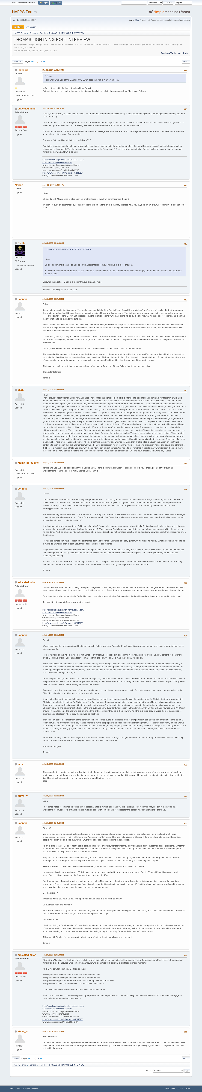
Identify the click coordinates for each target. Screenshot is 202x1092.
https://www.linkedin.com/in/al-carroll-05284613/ (62, 173)
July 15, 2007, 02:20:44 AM (53, 764)
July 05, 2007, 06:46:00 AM (53, 243)
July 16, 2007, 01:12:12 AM (53, 796)
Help (167, 1089)
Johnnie (22, 299)
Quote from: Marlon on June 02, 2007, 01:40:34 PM (69, 249)
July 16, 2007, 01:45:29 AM (53, 823)
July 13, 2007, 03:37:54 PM (53, 299)
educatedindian (27, 108)
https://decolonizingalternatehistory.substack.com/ (63, 160)
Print (185, 62)
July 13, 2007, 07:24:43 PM (53, 463)
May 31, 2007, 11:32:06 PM (53, 70)
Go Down (17, 62)
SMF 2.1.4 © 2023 (17, 1089)
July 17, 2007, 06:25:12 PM (53, 1031)
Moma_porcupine (28, 462)
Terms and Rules (177, 1089)
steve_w (22, 796)
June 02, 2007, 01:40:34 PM (53, 185)
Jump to (148, 1071)
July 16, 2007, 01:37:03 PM (53, 955)
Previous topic (168, 53)
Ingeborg (23, 70)
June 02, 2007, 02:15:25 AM (53, 108)
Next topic (183, 53)
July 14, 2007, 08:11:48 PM (53, 635)
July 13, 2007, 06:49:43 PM (53, 390)
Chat (137, 20)
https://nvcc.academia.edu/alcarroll (57, 162)
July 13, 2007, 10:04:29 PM (53, 489)
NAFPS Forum (24, 12)
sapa (20, 389)
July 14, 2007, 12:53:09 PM (53, 582)
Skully (21, 243)
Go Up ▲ (188, 1089)
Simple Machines (31, 1089)
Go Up (16, 1058)
